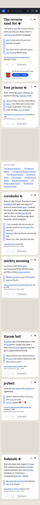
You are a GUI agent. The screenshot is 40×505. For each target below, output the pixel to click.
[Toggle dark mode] (32, 11)
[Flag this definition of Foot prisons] (35, 86)
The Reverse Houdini (15, 174)
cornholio (7, 244)
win (7, 344)
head (23, 213)
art (33, 355)
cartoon (27, 272)
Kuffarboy (16, 366)
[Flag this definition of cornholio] (35, 195)
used (22, 277)
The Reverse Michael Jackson (24, 171)
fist (11, 52)
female (18, 476)
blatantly (13, 481)
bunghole (9, 204)
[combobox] (18, 11)
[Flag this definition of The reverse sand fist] (34, 19)
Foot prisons (8, 115)
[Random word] (27, 11)
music (23, 266)
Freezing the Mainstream (24, 285)
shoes (8, 104)
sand (15, 28)
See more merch (17, 78)
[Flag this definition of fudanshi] (35, 458)
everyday (23, 95)
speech (18, 388)
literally (30, 470)
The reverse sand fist (10, 57)
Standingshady (24, 57)
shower (32, 277)
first (10, 101)
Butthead (9, 233)
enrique (9, 402)
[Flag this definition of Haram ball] (35, 335)
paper (24, 207)
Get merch (21, 65)
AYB (13, 244)
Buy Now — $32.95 (20, 75)
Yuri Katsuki (15, 489)
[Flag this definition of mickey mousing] (35, 260)
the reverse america (20, 180)
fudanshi (6, 489)
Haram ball (7, 366)
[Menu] (36, 11)
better (17, 347)
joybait (6, 407)
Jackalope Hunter (19, 115)
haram (10, 358)
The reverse (16, 177)
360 (13, 35)
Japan (31, 464)
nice (13, 388)
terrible (8, 341)
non (31, 92)
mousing (15, 277)
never (11, 399)
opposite (28, 388)
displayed (21, 481)
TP (11, 230)
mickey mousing (9, 285)
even (20, 110)
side (12, 361)
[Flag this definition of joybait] (35, 382)
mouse (20, 272)
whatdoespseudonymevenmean (21, 407)
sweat (19, 92)
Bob (7, 40)
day (31, 396)
